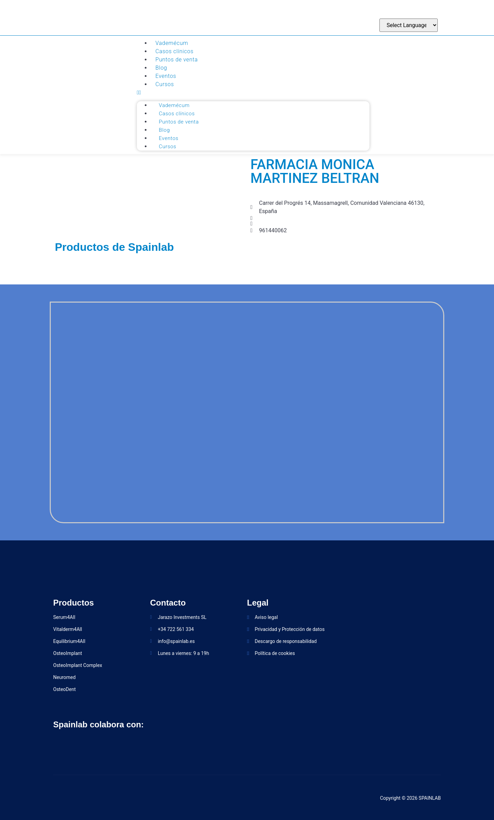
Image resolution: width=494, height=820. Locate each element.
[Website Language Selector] (408, 25)
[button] (253, 93)
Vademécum (171, 43)
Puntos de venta (176, 59)
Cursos (164, 84)
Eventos (165, 76)
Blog (161, 68)
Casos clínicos (174, 51)
